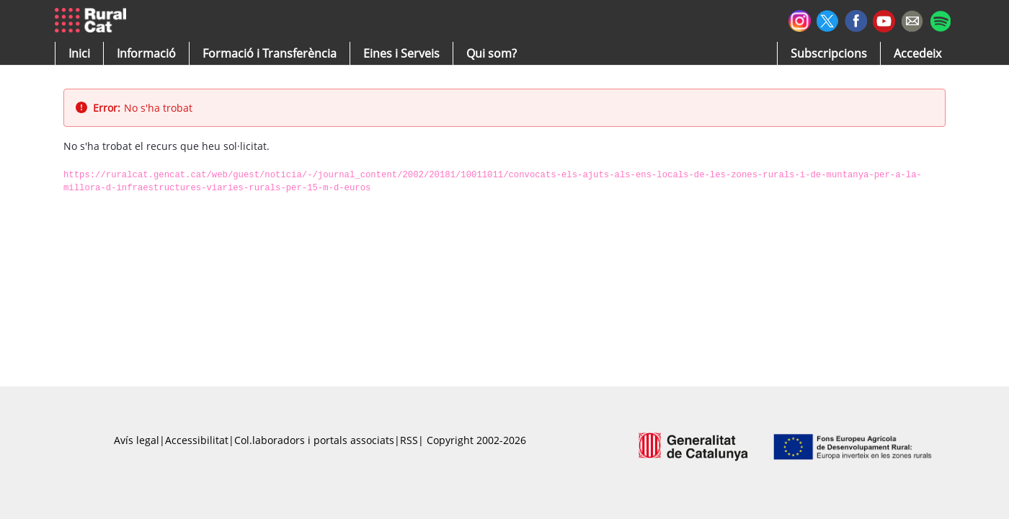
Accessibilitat (196, 440)
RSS (409, 440)
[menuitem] (270, 53)
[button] (79, 53)
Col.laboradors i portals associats (314, 440)
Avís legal (136, 440)
